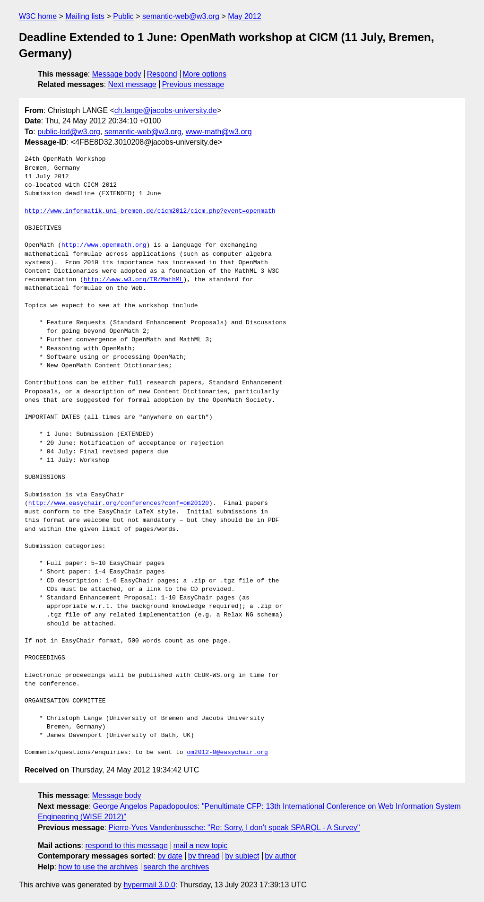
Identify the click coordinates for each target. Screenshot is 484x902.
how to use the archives (98, 867)
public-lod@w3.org (68, 132)
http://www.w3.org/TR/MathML (133, 280)
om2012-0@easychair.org (227, 752)
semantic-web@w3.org (180, 16)
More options (205, 74)
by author (280, 856)
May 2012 (244, 16)
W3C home (38, 16)
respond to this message (126, 845)
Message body (116, 74)
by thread (204, 856)
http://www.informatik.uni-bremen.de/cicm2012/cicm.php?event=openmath (150, 211)
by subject (242, 856)
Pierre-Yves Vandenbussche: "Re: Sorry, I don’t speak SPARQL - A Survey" (234, 828)
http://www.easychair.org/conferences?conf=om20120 (118, 503)
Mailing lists (84, 16)
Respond (162, 74)
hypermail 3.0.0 (149, 885)
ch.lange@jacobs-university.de (165, 110)
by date (169, 856)
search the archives (176, 867)
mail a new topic (200, 845)
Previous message (193, 84)
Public (123, 16)
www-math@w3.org (219, 132)
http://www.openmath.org (103, 245)
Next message (132, 84)
